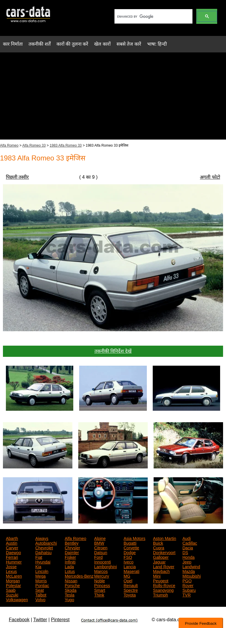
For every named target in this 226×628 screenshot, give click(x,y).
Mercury (101, 575)
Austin (11, 542)
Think (99, 594)
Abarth (12, 538)
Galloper (161, 557)
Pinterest (60, 619)
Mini (157, 575)
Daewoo (13, 552)
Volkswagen (17, 599)
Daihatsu (43, 552)
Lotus (70, 571)
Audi (186, 538)
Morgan (13, 580)
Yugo (69, 599)
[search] (153, 16)
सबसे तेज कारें (129, 44)
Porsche (72, 585)
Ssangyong (163, 589)
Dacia (187, 547)
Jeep (186, 561)
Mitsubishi (191, 575)
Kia (38, 566)
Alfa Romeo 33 (34, 145)
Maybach (161, 571)
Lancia (130, 566)
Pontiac (42, 585)
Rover (187, 585)
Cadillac (189, 542)
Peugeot (160, 580)
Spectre (131, 589)
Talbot (40, 594)
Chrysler (72, 547)
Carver (12, 547)
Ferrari (12, 557)
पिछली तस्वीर (17, 177)
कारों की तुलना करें (72, 44)
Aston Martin (164, 538)
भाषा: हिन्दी (157, 44)
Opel (128, 580)
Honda (188, 557)
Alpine (100, 538)
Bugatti (130, 542)
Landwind (191, 566)
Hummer (14, 561)
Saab (11, 589)
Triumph (160, 594)
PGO (187, 580)
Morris (41, 580)
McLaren (14, 575)
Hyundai (42, 561)
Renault (131, 585)
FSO (128, 557)
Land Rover (163, 566)
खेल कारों (102, 44)
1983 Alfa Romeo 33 (66, 145)
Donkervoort (164, 552)
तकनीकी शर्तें (39, 44)
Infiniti (70, 561)
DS (185, 552)
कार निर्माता (13, 44)
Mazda (188, 571)
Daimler (72, 552)
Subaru (189, 589)
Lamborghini (105, 566)
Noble (99, 580)
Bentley (72, 542)
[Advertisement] (113, 98)
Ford (98, 557)
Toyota (130, 594)
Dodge (130, 552)
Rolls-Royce (164, 585)
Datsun (100, 552)
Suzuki (12, 594)
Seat (39, 589)
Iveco (128, 561)
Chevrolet (44, 547)
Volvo (40, 599)
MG (127, 575)
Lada (69, 566)
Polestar (13, 585)
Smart (99, 589)
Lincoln (41, 571)
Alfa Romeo (9, 145)
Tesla (69, 594)
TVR (186, 594)
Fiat (38, 557)
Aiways (41, 538)
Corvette (131, 547)
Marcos (101, 571)
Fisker (70, 557)
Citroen (100, 547)
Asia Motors (134, 538)
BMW (99, 542)
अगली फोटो (210, 177)
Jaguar (159, 561)
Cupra (158, 547)
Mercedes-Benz (79, 575)
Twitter (40, 619)
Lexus (11, 571)
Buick (158, 542)
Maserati (131, 571)
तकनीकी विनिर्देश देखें (113, 351)
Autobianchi (46, 542)
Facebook (19, 619)
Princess (102, 585)
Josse (11, 566)
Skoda (71, 589)
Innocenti (102, 561)
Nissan (71, 580)
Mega (40, 575)
